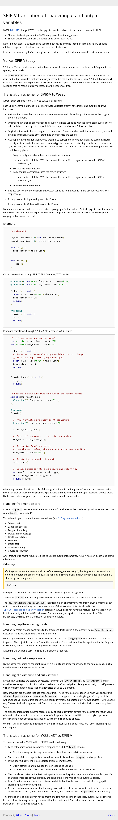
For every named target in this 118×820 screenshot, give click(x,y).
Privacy (28, 814)
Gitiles (19, 814)
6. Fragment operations (70, 518)
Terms (37, 814)
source (111, 814)
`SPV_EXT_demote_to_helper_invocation (23, 609)
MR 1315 (14, 30)
